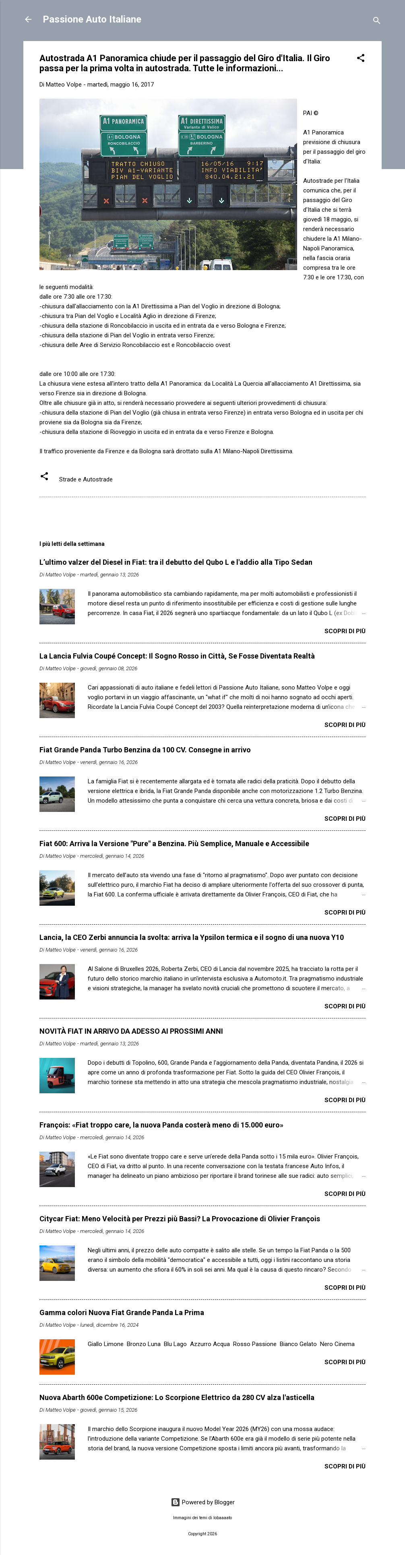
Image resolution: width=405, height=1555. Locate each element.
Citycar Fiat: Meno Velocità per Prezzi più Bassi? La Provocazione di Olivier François (179, 1218)
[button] (361, 59)
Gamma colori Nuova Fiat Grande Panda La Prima (121, 1312)
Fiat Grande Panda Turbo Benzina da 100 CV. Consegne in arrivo (145, 749)
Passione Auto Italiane (92, 19)
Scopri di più (345, 631)
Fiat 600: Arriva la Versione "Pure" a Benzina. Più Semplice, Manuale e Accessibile (174, 843)
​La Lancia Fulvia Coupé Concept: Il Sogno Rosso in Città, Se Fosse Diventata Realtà (177, 656)
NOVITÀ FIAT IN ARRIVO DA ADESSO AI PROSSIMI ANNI (131, 1031)
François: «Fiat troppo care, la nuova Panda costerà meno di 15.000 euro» (161, 1125)
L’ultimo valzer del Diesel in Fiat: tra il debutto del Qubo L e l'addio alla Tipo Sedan (175, 562)
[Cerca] (377, 22)
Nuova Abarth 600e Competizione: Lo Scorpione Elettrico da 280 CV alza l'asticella (176, 1397)
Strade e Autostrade (86, 479)
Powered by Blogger (203, 1502)
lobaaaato (222, 1517)
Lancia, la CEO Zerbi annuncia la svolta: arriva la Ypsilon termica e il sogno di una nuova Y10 (191, 937)
